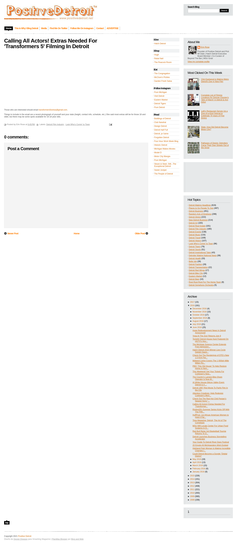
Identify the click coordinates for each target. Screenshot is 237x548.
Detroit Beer (194, 279)
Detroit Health (195, 258)
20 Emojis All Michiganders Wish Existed (210, 445)
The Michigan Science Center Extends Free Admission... (209, 345)
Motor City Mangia (162, 156)
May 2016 (197, 459)
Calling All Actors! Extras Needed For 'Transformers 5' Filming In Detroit (50, 43)
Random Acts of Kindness (200, 214)
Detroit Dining (195, 217)
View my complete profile (199, 62)
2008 (192, 500)
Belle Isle (193, 261)
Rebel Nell (158, 58)
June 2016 (197, 327)
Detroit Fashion (195, 264)
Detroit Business (196, 211)
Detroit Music (194, 235)
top (6, 522)
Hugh (156, 55)
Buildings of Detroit (162, 118)
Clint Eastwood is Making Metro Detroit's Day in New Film (215, 80)
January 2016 (199, 472)
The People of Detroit (163, 174)
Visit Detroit (159, 96)
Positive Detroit (24, 536)
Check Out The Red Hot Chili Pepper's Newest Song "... (209, 400)
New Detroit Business (198, 220)
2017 (192, 302)
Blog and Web (77, 539)
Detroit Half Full (161, 130)
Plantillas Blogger (59, 539)
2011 (192, 489)
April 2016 (197, 462)
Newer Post (12, 233)
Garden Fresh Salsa (163, 81)
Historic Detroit (160, 145)
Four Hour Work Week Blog (166, 141)
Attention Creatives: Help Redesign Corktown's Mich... (208, 394)
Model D (158, 152)
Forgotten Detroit (161, 137)
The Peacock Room (162, 62)
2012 (192, 486)
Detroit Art (193, 223)
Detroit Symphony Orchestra (201, 285)
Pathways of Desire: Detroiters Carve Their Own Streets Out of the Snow (215, 145)
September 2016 (200, 318)
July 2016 (197, 324)
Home (76, 233)
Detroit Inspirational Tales (200, 252)
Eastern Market (161, 100)
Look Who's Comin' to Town (201, 244)
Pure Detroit (159, 107)
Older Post (140, 233)
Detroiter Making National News (203, 255)
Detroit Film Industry (197, 229)
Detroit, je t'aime (161, 134)
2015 (192, 476)
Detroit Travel (194, 238)
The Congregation (162, 73)
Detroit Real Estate (197, 226)
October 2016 (199, 315)
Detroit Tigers (160, 103)
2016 (192, 305)
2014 (192, 479)
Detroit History (195, 241)
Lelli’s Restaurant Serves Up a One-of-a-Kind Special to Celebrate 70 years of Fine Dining (214, 114)
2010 (192, 493)
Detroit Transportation (198, 267)
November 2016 (200, 312)
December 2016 (200, 308)
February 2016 (199, 468)
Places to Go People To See (201, 208)
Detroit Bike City (196, 273)
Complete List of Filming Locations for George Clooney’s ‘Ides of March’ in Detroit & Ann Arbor (215, 98)
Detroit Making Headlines (200, 205)
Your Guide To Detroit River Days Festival (211, 442)
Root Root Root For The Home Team (205, 282)
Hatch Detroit (160, 43)
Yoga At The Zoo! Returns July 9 (207, 336)
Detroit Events (195, 232)
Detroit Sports (195, 249)
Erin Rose (205, 47)
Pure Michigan (160, 92)
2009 (192, 496)
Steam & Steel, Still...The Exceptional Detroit (165, 165)
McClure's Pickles (162, 77)
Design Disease (20, 539)
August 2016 (198, 321)
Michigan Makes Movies (164, 149)
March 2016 (198, 465)
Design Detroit (160, 126)
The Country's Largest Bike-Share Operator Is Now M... (207, 378)
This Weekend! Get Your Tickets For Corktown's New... (208, 372)
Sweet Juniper (160, 170)
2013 (192, 482)
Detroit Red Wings (197, 270)
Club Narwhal (160, 122)
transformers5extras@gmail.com (53, 110)
